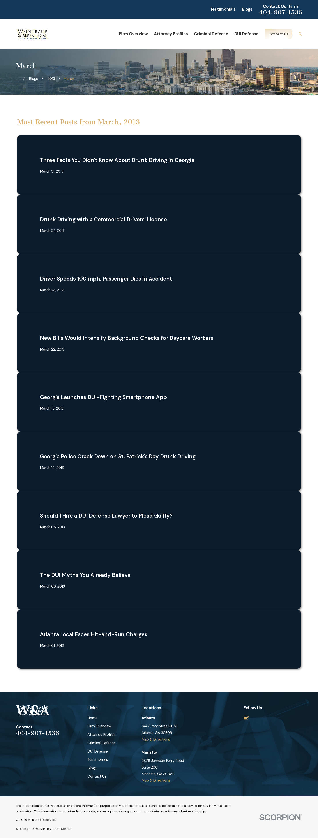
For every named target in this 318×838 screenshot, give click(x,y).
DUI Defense (97, 751)
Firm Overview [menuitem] (133, 34)
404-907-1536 (280, 12)
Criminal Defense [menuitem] (211, 34)
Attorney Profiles (101, 734)
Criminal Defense (101, 743)
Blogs (247, 9)
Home (92, 718)
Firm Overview (99, 726)
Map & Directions (156, 739)
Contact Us (278, 34)
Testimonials (223, 9)
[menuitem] (22, 829)
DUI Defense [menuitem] (246, 34)
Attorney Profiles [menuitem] (171, 34)
